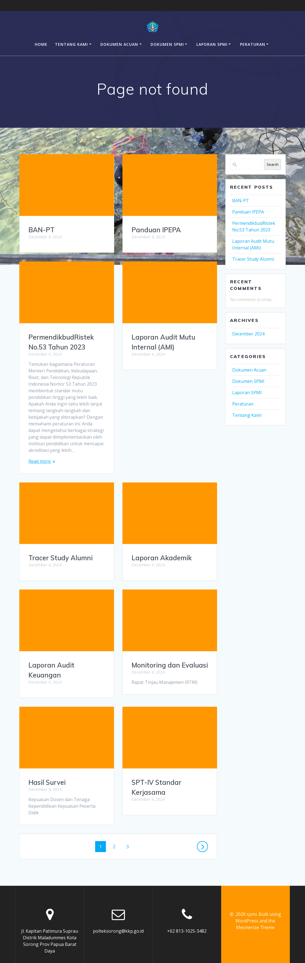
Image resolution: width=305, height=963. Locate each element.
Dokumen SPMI (167, 44)
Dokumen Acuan (119, 44)
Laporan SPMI (212, 44)
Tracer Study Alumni (164, 454)
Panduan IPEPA (156, 230)
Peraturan (252, 44)
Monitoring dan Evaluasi (66, 665)
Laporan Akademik (58, 558)
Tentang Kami (71, 44)
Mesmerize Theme (255, 914)
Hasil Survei (150, 678)
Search (273, 164)
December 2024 (248, 334)
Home (41, 44)
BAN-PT (41, 230)
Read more (39, 461)
